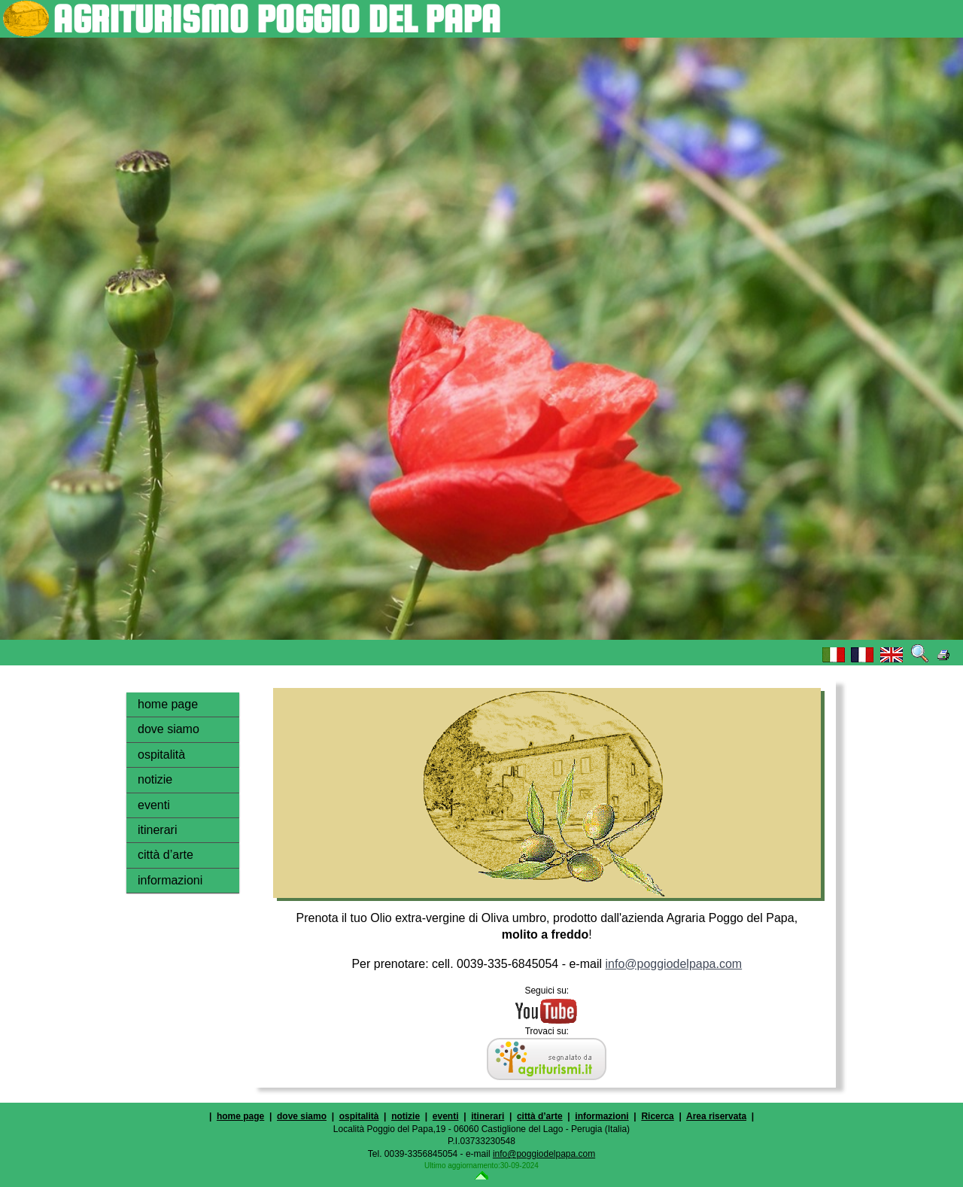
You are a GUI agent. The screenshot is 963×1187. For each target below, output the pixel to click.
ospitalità (161, 754)
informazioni (170, 880)
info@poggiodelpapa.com (673, 963)
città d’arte (165, 854)
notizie (155, 779)
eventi (154, 805)
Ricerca (657, 1116)
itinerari (157, 829)
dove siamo (168, 729)
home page (168, 704)
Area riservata (716, 1116)
